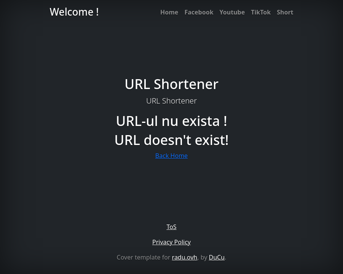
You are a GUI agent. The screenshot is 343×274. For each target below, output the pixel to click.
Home (169, 12)
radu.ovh (185, 257)
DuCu (217, 257)
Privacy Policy (171, 242)
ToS (171, 227)
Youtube (232, 12)
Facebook (198, 12)
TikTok (261, 12)
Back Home (171, 155)
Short (285, 12)
